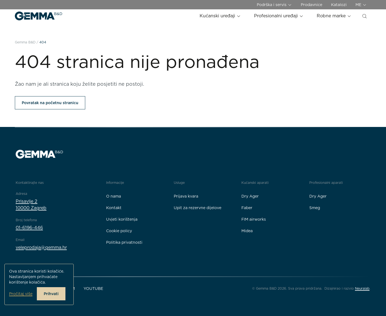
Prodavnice (311, 4)
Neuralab (362, 288)
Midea (247, 231)
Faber (246, 208)
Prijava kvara (186, 196)
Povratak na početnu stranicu (50, 103)
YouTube (93, 288)
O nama (113, 196)
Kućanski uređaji (220, 15)
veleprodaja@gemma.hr (41, 247)
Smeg (314, 208)
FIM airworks (253, 219)
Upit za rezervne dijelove (197, 208)
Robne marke (334, 15)
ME (361, 4)
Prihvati (51, 294)
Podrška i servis (274, 4)
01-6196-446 (29, 227)
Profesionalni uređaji (279, 15)
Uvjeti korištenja (121, 219)
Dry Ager (250, 196)
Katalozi (339, 4)
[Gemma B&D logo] (38, 16)
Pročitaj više (20, 294)
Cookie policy (119, 231)
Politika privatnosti (124, 242)
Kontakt (114, 208)
